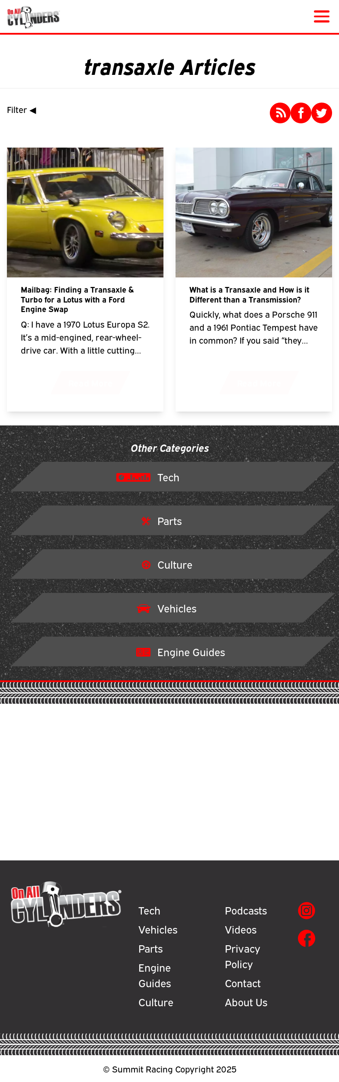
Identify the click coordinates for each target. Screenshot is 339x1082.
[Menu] (320, 16)
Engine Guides (154, 974)
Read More (90, 382)
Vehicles (157, 929)
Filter (23, 109)
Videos (240, 929)
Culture (155, 1001)
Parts (150, 948)
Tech (149, 910)
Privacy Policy (242, 955)
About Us (246, 1001)
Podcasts (246, 910)
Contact (243, 982)
